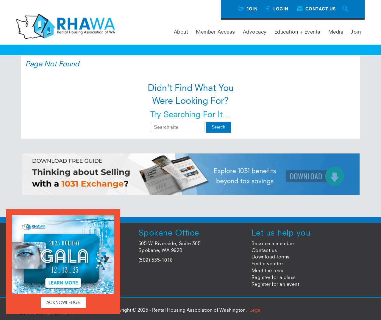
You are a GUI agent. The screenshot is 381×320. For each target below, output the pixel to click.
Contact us (264, 250)
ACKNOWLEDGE (63, 302)
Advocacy (255, 32)
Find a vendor (267, 263)
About (181, 32)
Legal (255, 310)
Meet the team (268, 270)
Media (335, 32)
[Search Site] (346, 9)
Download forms (271, 257)
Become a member (273, 243)
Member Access (215, 32)
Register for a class (274, 277)
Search (218, 127)
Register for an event (275, 284)
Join (356, 32)
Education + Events (297, 32)
